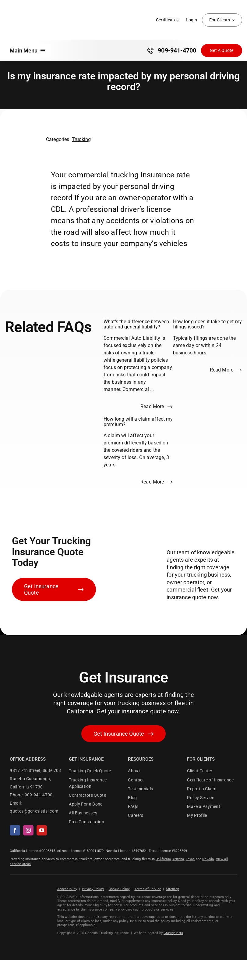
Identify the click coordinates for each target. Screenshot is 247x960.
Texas (190, 859)
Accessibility (67, 889)
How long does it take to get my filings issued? (207, 324)
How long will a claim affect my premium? (138, 421)
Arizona (178, 859)
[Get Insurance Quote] (221, 50)
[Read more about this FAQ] (156, 406)
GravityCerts (173, 933)
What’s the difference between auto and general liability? (136, 324)
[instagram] (28, 830)
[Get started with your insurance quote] (123, 733)
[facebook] (15, 830)
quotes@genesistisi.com (34, 811)
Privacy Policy (93, 889)
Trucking (81, 139)
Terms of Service (147, 889)
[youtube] (42, 830)
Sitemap (172, 889)
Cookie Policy (119, 889)
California (163, 859)
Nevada (208, 859)
